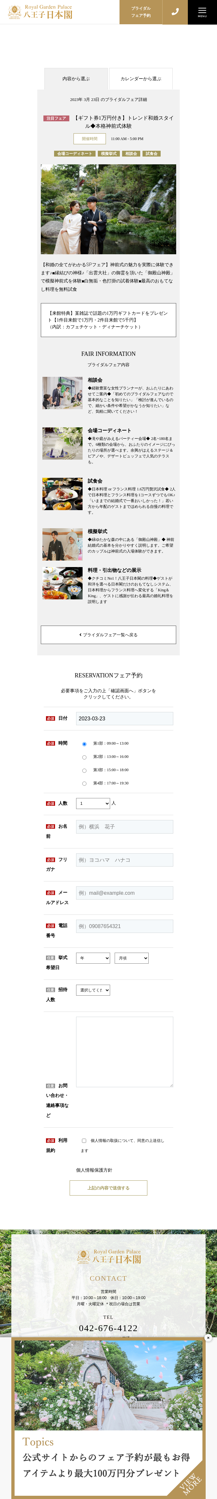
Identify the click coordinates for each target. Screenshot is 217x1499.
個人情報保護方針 (94, 1170)
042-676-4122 (108, 1328)
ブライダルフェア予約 (141, 12)
